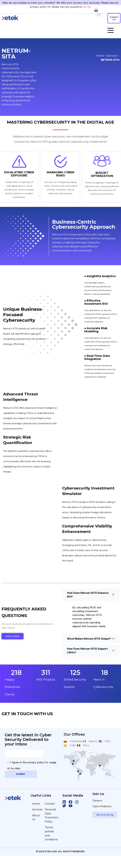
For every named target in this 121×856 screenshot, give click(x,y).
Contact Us (114, 18)
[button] (96, 10)
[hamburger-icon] (109, 31)
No (89, 6)
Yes (84, 6)
